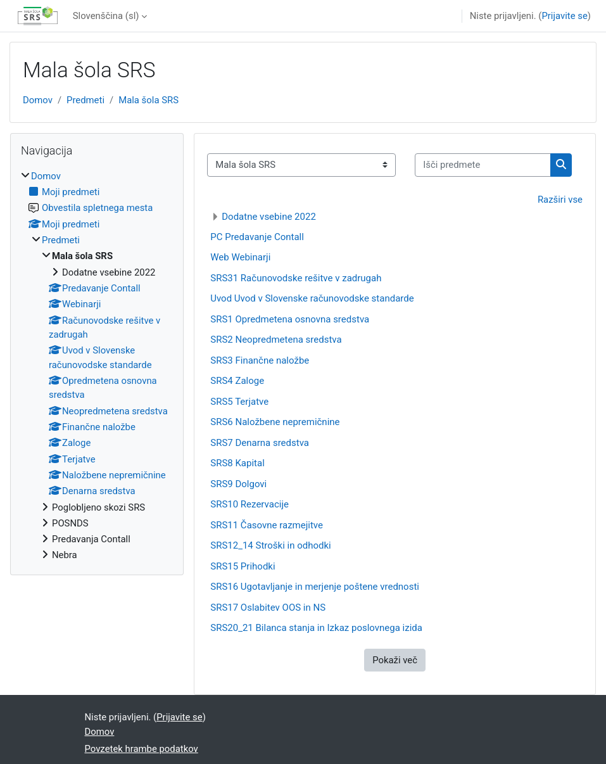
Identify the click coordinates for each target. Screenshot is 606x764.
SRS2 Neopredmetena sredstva (275, 339)
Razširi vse (560, 199)
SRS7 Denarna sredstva (259, 443)
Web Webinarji (240, 257)
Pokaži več (394, 660)
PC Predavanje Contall (257, 237)
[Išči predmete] (483, 164)
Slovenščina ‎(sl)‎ (106, 16)
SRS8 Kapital (237, 463)
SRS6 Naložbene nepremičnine (274, 422)
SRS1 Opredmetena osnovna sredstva (289, 319)
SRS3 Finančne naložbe (259, 360)
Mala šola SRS (148, 100)
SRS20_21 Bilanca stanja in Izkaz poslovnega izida (316, 627)
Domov (38, 100)
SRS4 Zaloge (237, 380)
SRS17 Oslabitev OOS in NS (267, 607)
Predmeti (85, 100)
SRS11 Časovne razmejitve (266, 525)
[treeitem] (97, 366)
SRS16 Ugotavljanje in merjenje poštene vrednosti (314, 586)
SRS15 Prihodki (242, 566)
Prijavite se (564, 16)
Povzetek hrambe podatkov (141, 748)
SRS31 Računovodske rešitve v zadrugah (295, 278)
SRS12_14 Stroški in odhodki (270, 545)
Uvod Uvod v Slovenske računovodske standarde (311, 298)
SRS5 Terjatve (239, 401)
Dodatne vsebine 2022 (269, 216)
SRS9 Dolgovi (238, 484)
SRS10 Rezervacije (249, 504)
